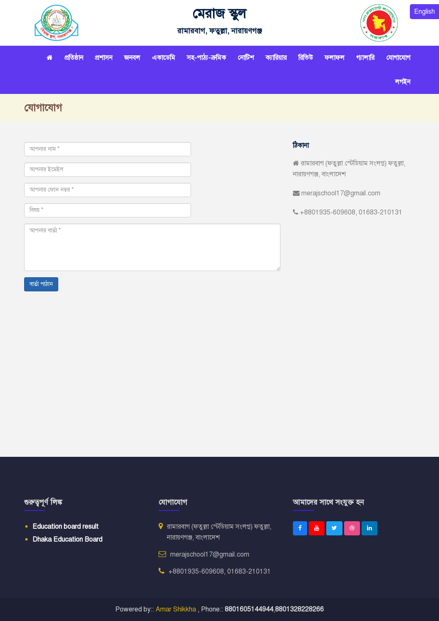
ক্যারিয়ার (276, 58)
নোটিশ (246, 58)
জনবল (132, 58)
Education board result (65, 526)
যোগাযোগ (398, 58)
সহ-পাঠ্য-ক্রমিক (206, 58)
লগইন (402, 82)
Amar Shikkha (177, 609)
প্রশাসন (103, 58)
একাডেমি (163, 58)
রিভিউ (305, 58)
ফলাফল (335, 58)
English (424, 11)
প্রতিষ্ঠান (73, 58)
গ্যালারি (365, 58)
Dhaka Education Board (67, 539)
